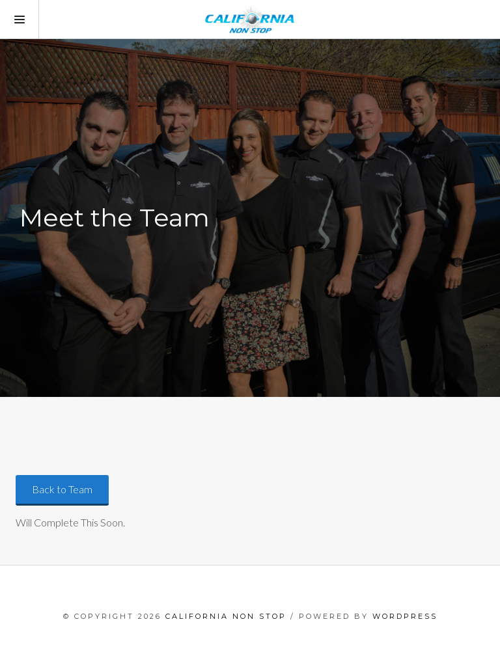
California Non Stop (225, 616)
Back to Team (62, 489)
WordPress (405, 616)
